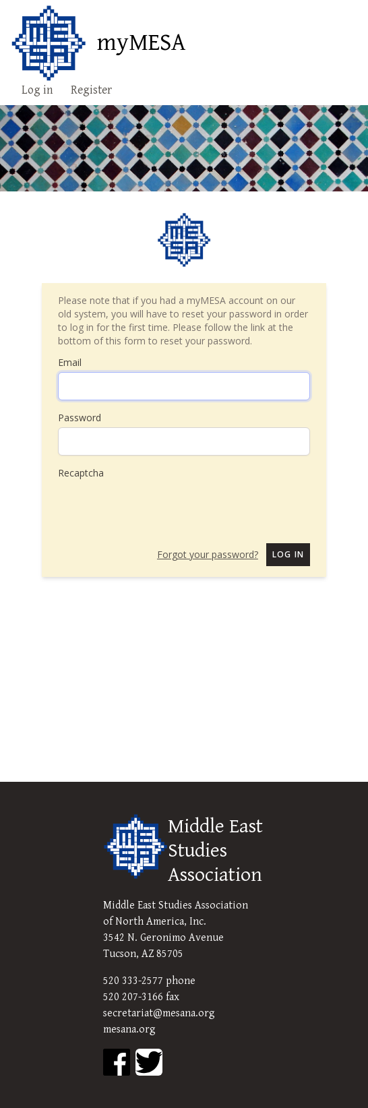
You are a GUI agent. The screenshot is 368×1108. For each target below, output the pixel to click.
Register (91, 90)
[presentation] (160, 506)
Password (79, 417)
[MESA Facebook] (116, 1062)
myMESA (141, 43)
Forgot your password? (207, 554)
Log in (37, 90)
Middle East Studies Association (215, 850)
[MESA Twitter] (148, 1062)
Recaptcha (81, 472)
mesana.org (129, 1029)
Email (70, 362)
